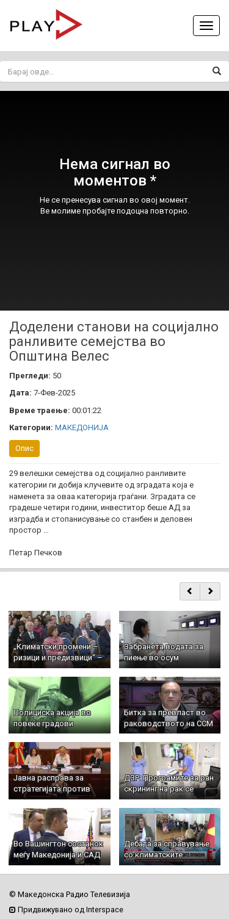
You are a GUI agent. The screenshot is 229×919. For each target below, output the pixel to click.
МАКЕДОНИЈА (82, 427)
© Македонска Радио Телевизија (69, 894)
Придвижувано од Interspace (66, 909)
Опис (24, 448)
